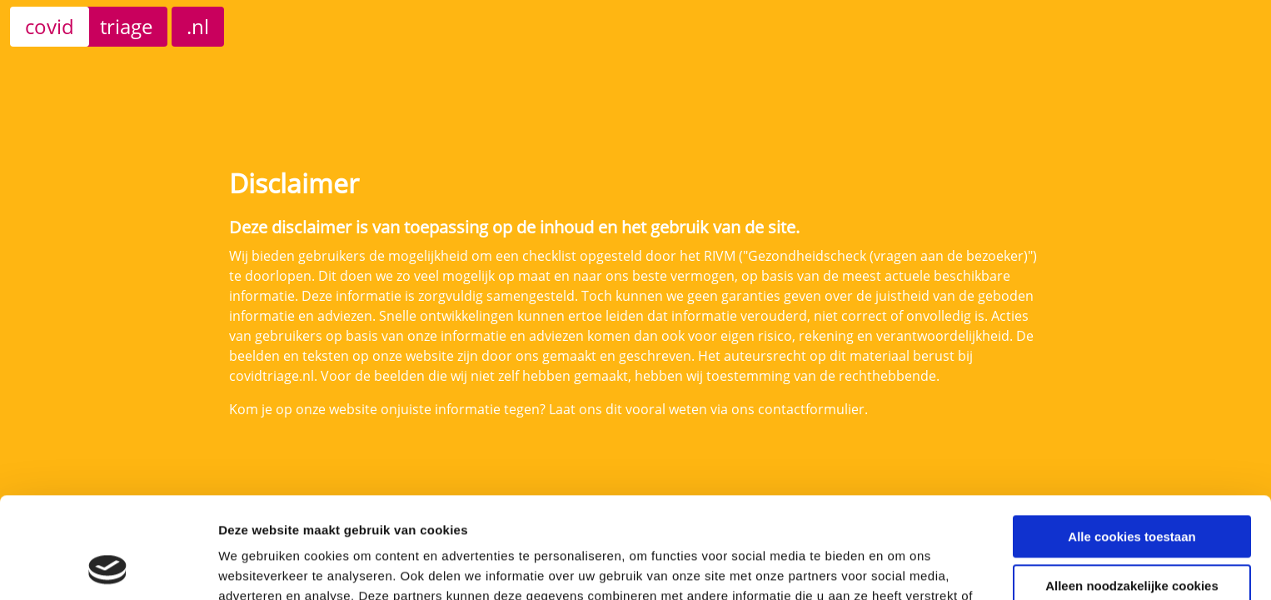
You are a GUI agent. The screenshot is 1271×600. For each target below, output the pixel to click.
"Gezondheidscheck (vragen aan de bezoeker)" (888, 256)
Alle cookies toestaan (1131, 442)
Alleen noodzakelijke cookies (1132, 490)
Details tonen (257, 567)
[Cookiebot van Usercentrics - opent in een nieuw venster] (108, 567)
